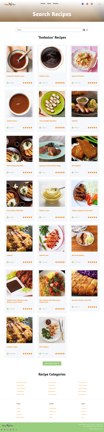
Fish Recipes (51, 385)
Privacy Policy (82, 424)
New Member (52, 408)
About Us (83, 411)
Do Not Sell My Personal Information (93, 425)
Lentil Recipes (52, 388)
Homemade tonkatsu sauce (15, 76)
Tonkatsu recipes (12, 346)
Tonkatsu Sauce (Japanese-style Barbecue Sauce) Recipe (17, 301)
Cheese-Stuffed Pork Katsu (47, 121)
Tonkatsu (75, 121)
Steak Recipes (82, 391)
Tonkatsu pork (44, 255)
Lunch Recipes (52, 382)
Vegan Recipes (20, 385)
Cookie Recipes (52, 394)
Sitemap (83, 414)
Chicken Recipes (83, 385)
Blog (82, 417)
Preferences (52, 411)
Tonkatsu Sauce (44, 76)
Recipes (43, 3)
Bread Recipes (20, 394)
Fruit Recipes (20, 391)
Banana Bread (20, 417)
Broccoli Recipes (21, 388)
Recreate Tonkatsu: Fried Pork (81, 300)
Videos (49, 3)
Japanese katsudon (78, 76)
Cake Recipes (82, 394)
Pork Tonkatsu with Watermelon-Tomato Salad (50, 301)
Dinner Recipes (83, 382)
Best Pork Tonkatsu (78, 255)
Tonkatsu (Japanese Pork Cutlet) (82, 210)
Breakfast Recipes (21, 382)
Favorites (55, 3)
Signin (50, 417)
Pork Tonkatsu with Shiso (15, 165)
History (51, 414)
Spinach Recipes (83, 388)
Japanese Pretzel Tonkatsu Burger (50, 165)
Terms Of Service (90, 424)
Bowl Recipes (51, 391)
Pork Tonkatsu (76, 165)
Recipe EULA (99, 424)
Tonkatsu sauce (44, 210)
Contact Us (84, 408)
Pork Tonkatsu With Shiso (15, 210)
